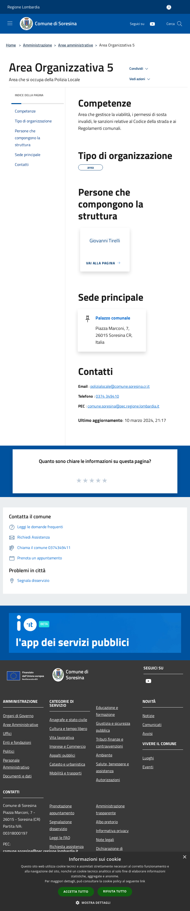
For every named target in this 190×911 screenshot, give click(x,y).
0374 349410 (107, 396)
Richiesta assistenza (66, 846)
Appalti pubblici (62, 755)
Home (11, 45)
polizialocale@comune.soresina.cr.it (120, 386)
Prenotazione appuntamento (61, 809)
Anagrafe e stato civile (68, 720)
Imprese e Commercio (67, 746)
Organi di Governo (18, 716)
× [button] (184, 857)
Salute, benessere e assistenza (112, 767)
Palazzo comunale (112, 318)
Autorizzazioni (108, 780)
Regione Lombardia (23, 7)
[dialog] (95, 881)
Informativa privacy (112, 831)
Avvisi (147, 733)
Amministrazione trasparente (110, 809)
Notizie (148, 716)
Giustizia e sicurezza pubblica (113, 726)
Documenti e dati (17, 776)
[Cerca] (180, 24)
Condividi (139, 69)
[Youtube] (150, 23)
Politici (8, 751)
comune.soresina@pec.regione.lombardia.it (123, 406)
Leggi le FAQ (59, 838)
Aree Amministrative (20, 725)
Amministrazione (37, 45)
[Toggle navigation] (10, 23)
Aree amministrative (75, 45)
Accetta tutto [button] (76, 891)
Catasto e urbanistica (67, 764)
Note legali (105, 840)
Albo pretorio (107, 822)
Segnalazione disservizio (60, 825)
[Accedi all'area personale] (169, 7)
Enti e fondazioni (17, 742)
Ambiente (104, 755)
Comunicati (152, 725)
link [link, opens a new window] (142, 881)
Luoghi (148, 758)
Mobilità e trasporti (65, 773)
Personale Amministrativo (16, 763)
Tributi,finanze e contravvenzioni (109, 742)
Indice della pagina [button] (29, 95)
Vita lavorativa (61, 737)
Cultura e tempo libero (68, 728)
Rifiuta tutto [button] (115, 891)
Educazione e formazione (107, 711)
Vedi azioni (140, 79)
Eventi (147, 767)
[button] (95, 902)
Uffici (7, 733)
